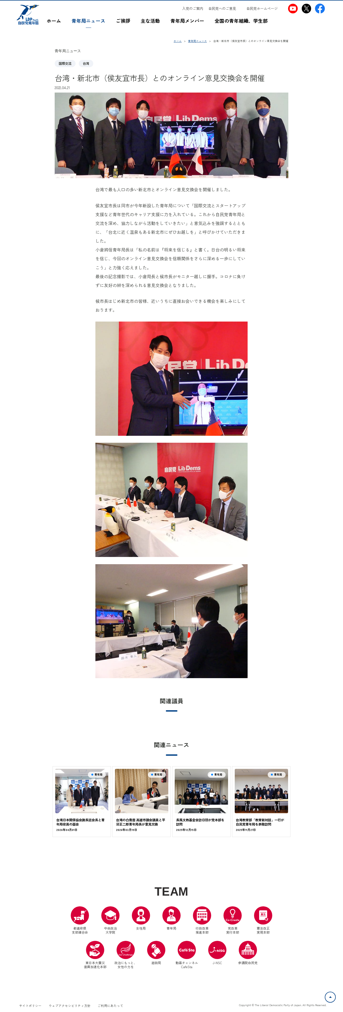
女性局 (141, 918)
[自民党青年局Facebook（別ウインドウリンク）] (320, 8)
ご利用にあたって (110, 1005)
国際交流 (65, 63)
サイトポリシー (30, 1005)
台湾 (86, 63)
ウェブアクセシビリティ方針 (70, 1005)
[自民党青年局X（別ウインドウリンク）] (306, 8)
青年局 (171, 918)
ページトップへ (335, 995)
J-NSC (217, 953)
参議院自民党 (248, 953)
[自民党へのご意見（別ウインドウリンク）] (224, 8)
